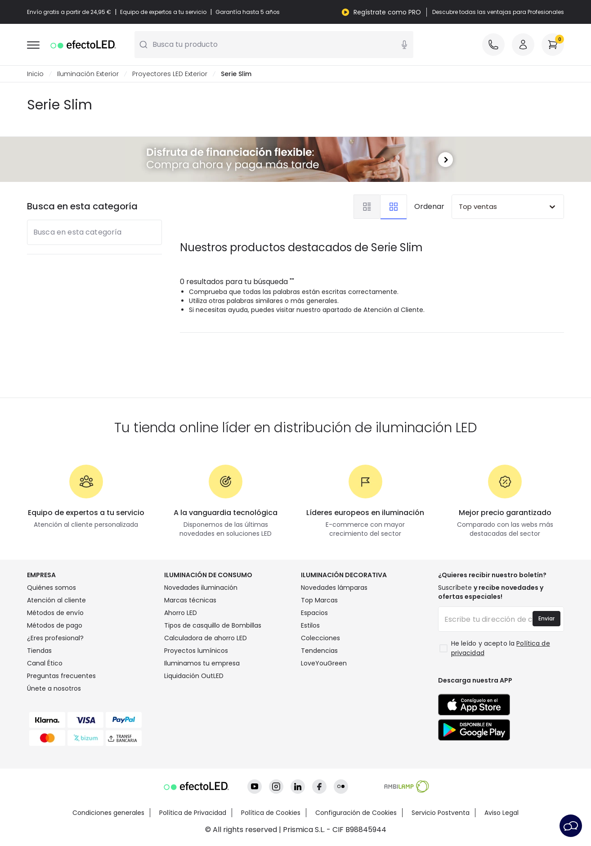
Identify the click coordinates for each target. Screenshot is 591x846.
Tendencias (319, 650)
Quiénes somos (51, 587)
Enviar (546, 618)
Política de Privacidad (192, 812)
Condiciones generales (108, 812)
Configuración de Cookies (356, 812)
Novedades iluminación (200, 587)
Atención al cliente (56, 600)
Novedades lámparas (334, 587)
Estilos (310, 625)
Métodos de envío (55, 612)
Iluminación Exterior (88, 73)
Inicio (35, 73)
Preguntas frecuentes (61, 675)
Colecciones (320, 637)
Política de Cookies (270, 812)
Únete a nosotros (54, 688)
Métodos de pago (54, 625)
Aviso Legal (501, 812)
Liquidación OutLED (194, 675)
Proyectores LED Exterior (169, 73)
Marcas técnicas (190, 600)
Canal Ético (45, 663)
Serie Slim (236, 73)
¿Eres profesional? (55, 637)
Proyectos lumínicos (196, 650)
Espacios (314, 612)
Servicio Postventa (441, 812)
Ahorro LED (180, 612)
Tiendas (39, 650)
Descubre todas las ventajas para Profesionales (498, 12)
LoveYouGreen (324, 663)
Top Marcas (319, 600)
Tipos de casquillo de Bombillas (212, 625)
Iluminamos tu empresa (202, 663)
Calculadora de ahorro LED (205, 637)
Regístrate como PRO (387, 12)
